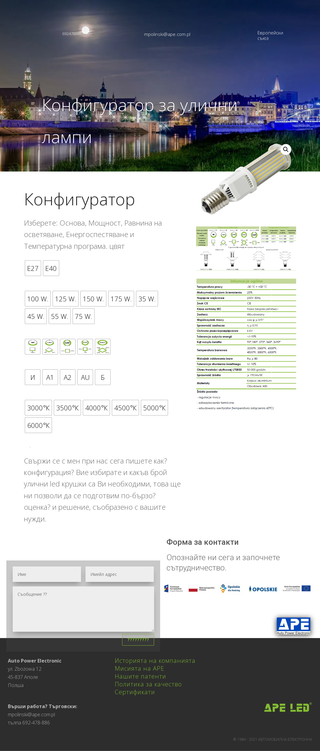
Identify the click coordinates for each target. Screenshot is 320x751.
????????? (138, 640)
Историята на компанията (155, 660)
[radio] (33, 268)
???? (30, 447)
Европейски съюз (270, 35)
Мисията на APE (139, 668)
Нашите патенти (140, 676)
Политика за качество (148, 684)
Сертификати (135, 692)
